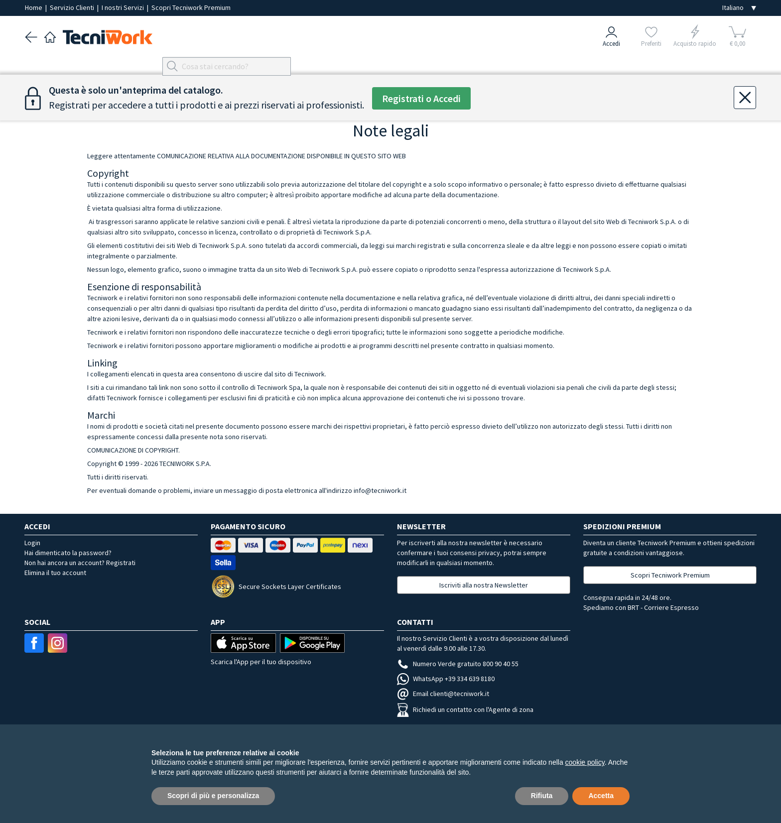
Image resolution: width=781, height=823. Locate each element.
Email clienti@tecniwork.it (443, 693)
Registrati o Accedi (421, 98)
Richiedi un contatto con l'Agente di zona (465, 709)
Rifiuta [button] (542, 796)
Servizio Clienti (73, 7)
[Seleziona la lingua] (739, 7)
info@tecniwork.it (380, 490)
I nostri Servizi (123, 7)
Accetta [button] (601, 796)
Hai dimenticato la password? (68, 552)
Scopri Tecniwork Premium (191, 7)
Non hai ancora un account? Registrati (79, 562)
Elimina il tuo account (55, 572)
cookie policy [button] (585, 762)
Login (32, 542)
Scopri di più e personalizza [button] (213, 796)
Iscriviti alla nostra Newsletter (483, 585)
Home (34, 7)
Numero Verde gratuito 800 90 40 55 (458, 663)
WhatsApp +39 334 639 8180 (446, 678)
